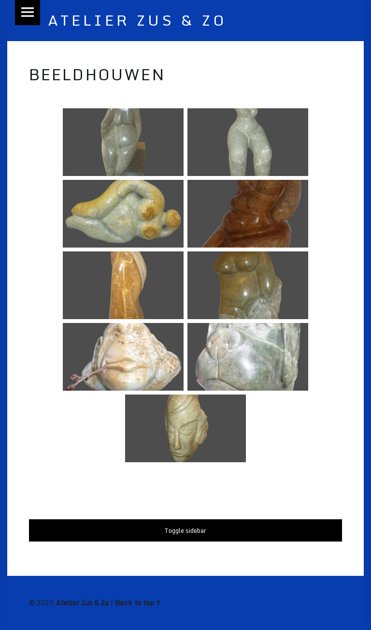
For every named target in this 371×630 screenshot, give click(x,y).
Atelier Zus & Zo (82, 602)
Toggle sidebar (185, 530)
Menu (27, 12)
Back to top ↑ (137, 602)
